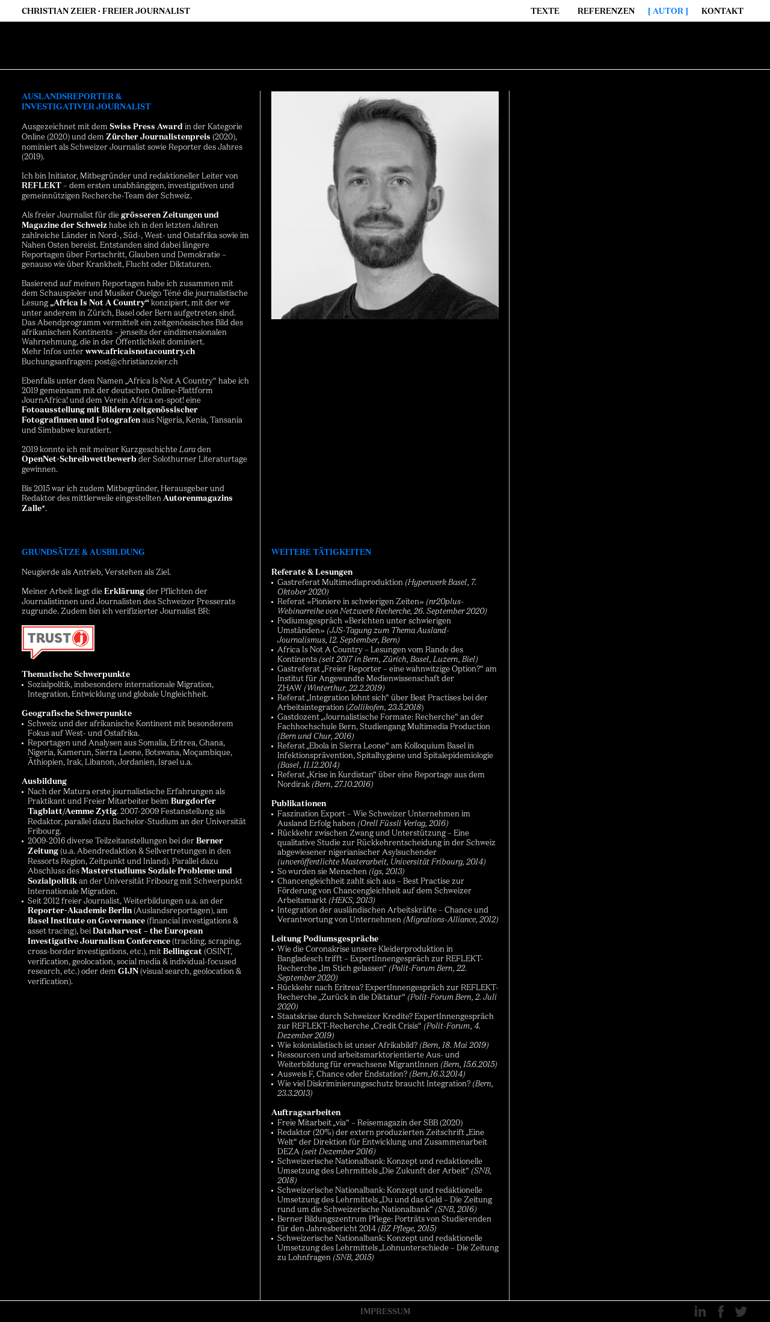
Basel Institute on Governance (86, 921)
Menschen (348, 871)
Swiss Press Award (146, 126)
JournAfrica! (45, 400)
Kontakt (722, 11)
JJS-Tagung (351, 630)
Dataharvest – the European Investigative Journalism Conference (115, 936)
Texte (545, 11)
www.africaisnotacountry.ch (140, 351)
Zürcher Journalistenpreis (158, 137)
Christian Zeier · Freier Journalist (106, 11)
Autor (668, 11)
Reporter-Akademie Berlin (80, 910)
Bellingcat (182, 951)
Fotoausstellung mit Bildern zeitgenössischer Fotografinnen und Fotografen (110, 415)
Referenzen (606, 11)
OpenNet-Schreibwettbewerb (79, 459)
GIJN (128, 971)
